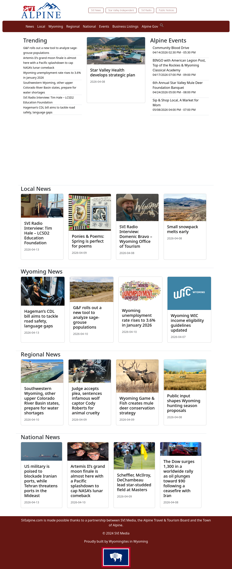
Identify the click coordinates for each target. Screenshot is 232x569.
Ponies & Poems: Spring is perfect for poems (88, 241)
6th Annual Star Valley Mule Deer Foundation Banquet (178, 85)
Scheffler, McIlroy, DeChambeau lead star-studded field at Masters (134, 482)
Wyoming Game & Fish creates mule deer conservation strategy (137, 405)
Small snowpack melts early (182, 229)
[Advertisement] (116, 151)
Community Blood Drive (171, 48)
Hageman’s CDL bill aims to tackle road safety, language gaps (41, 318)
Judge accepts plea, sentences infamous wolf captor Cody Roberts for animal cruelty (87, 401)
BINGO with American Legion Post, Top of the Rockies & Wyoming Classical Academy (179, 65)
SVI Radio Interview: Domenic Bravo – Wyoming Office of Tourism (135, 236)
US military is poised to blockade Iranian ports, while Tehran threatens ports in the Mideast (41, 481)
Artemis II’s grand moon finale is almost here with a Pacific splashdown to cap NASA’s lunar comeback (49, 62)
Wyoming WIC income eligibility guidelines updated (187, 323)
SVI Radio (146, 10)
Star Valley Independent (121, 10)
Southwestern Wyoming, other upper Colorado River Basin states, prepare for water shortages (49, 87)
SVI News (96, 10)
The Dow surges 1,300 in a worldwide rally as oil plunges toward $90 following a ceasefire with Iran (178, 478)
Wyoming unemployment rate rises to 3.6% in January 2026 (138, 318)
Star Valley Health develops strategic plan (112, 72)
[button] (162, 25)
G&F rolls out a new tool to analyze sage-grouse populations (87, 317)
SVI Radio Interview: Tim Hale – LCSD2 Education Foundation (38, 232)
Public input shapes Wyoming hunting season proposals (183, 403)
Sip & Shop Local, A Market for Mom (176, 102)
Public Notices (166, 10)
